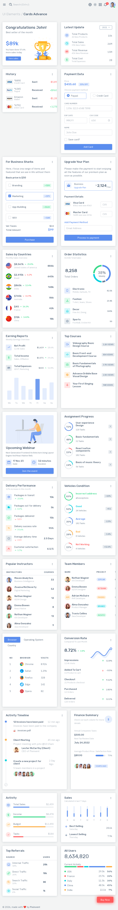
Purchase (30, 239)
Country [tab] (12, 645)
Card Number (70, 103)
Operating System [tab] (33, 639)
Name (66, 127)
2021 (104, 27)
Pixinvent (35, 907)
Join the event (29, 471)
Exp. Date (68, 115)
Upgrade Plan (80, 187)
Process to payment (88, 237)
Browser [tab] (12, 639)
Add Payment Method (76, 222)
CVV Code (94, 115)
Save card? (74, 139)
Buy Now (105, 899)
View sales (13, 58)
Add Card (88, 146)
